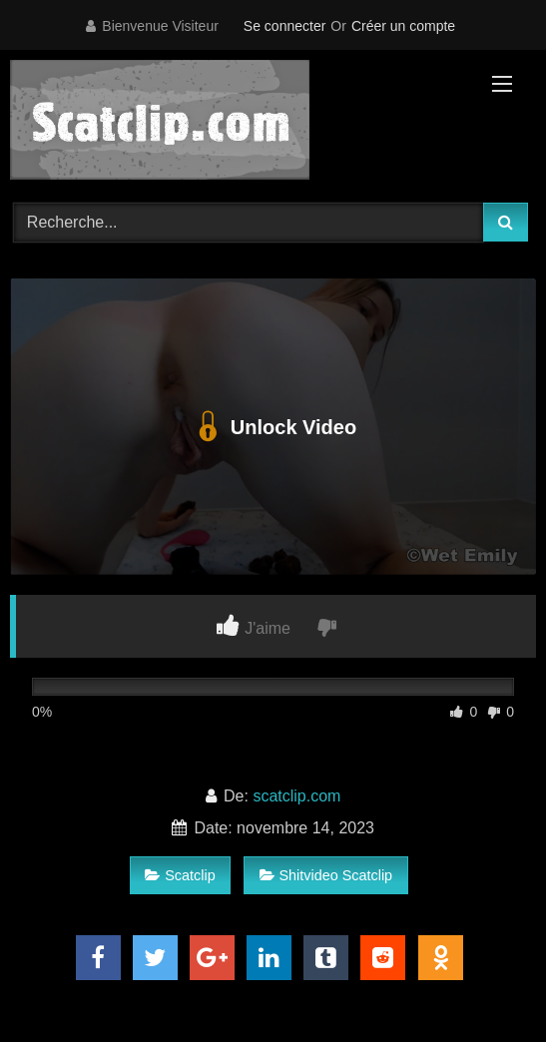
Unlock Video (273, 427)
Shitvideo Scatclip (326, 875)
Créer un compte (403, 26)
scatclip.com (296, 795)
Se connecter (285, 26)
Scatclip (180, 875)
